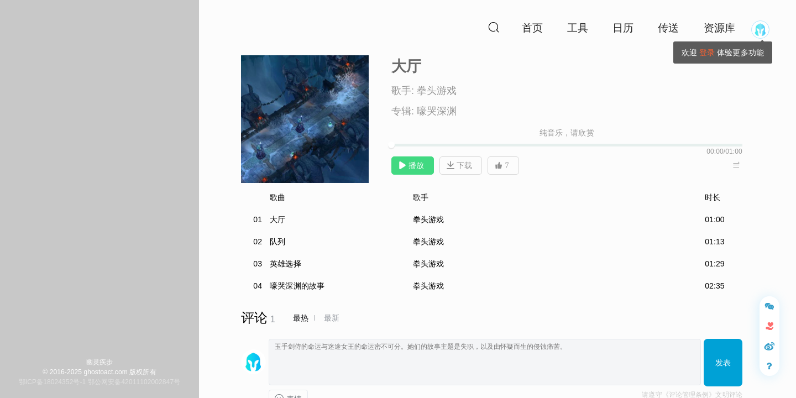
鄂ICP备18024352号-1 (52, 382)
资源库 (719, 28)
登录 (707, 52)
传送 (668, 28)
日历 (622, 28)
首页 (532, 28)
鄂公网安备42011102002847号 (134, 382)
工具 (577, 28)
